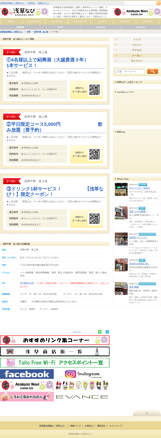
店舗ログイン (43, 3)
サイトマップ (115, 426)
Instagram (140, 27)
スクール (124, 21)
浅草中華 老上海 (41, 32)
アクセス (137, 50)
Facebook (100, 27)
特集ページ (75, 426)
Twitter (60, 27)
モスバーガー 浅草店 (139, 188)
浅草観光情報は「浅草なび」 (12, 3)
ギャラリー (137, 61)
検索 (158, 3)
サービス (147, 21)
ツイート (77, 331)
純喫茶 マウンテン (138, 237)
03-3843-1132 (27, 283)
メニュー (137, 45)
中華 (28, 32)
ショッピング (79, 21)
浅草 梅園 (134, 287)
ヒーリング (56, 21)
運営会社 (101, 426)
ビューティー (34, 21)
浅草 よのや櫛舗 (137, 211)
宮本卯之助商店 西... (139, 263)
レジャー (102, 21)
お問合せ (31, 3)
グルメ (11, 21)
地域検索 (20, 27)
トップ (137, 39)
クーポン (137, 55)
